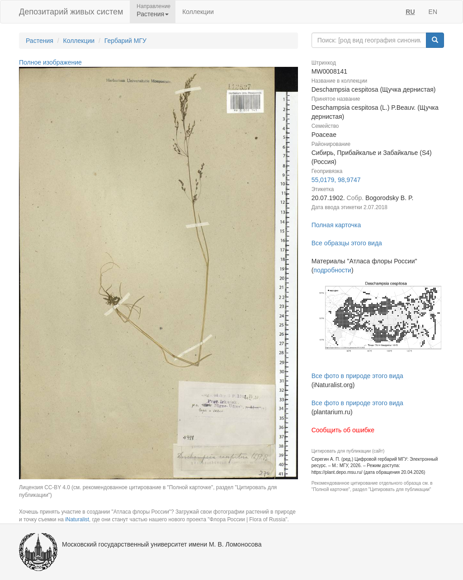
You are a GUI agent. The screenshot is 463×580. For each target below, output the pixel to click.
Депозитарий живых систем (71, 11)
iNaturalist (77, 519)
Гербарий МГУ (125, 40)
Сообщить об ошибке (343, 430)
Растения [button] (153, 14)
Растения (39, 40)
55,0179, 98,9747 (336, 179)
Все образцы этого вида (347, 243)
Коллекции (198, 11)
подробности (332, 270)
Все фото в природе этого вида (357, 375)
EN (433, 11)
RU (410, 11)
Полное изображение (50, 62)
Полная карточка (336, 225)
